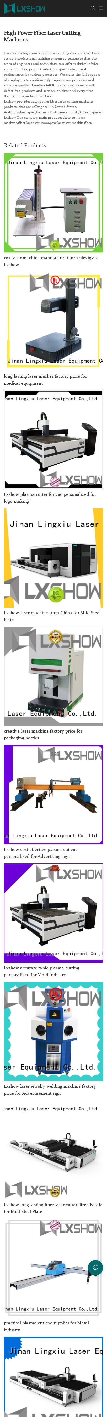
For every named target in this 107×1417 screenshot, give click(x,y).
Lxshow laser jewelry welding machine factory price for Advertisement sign (50, 1090)
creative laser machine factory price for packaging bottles (43, 734)
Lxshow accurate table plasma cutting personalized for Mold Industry (41, 971)
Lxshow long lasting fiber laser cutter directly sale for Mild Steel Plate (53, 1208)
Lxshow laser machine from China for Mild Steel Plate (52, 616)
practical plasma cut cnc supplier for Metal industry (46, 1326)
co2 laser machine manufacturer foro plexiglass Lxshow (51, 261)
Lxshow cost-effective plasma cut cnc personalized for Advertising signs (40, 853)
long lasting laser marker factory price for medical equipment (45, 380)
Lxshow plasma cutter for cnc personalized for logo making (50, 498)
